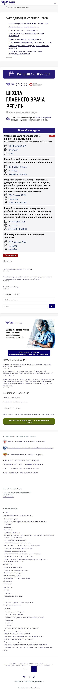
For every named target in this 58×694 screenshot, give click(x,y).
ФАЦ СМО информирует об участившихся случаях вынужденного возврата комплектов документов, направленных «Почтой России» (27, 278)
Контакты (8, 625)
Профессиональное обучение (14, 573)
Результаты (9, 620)
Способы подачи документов (14, 614)
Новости (5, 513)
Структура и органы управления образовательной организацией (25, 522)
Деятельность (7, 564)
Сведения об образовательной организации (17, 515)
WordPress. (36, 688)
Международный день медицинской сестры (17, 269)
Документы (7, 524)
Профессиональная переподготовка (15, 402)
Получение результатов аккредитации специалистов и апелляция (25, 645)
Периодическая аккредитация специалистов (25, 39)
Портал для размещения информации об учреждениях (20, 473)
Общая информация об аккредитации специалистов (28, 23)
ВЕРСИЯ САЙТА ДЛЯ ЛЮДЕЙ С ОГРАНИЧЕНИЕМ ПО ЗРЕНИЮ (29, 421)
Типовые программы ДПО (12, 576)
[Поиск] (52, 306)
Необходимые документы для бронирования (18, 602)
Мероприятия (7, 584)
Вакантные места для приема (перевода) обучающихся (22, 545)
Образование (8, 527)
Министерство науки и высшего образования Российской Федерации (28, 448)
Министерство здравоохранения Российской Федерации (24, 441)
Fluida (29, 688)
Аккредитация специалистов (12, 605)
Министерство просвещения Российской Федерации (22, 455)
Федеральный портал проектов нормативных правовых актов (23, 464)
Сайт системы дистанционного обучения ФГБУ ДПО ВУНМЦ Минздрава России (29, 414)
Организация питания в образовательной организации (22, 554)
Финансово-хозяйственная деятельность (17, 543)
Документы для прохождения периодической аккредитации (24, 617)
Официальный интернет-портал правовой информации (21, 468)
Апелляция (8, 623)
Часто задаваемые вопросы (14, 612)
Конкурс (6, 590)
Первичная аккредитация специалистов (23, 30)
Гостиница (6, 599)
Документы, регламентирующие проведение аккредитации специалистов (28, 647)
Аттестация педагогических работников (17, 578)
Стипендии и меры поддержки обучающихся (18, 548)
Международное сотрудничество (15, 551)
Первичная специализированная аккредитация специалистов (24, 636)
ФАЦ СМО (7, 608)
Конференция (8, 587)
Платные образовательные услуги (15, 540)
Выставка (8, 593)
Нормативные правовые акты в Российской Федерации (21, 460)
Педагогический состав (12, 532)
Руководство (8, 530)
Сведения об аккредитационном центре (24, 27)
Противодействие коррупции (16, 665)
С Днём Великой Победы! (11, 287)
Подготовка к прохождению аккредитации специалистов (30, 42)
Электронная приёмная (41, 665)
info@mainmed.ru (8, 497)
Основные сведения (11, 519)
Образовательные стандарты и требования (18, 556)
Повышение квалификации (12, 398)
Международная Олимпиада (13, 596)
